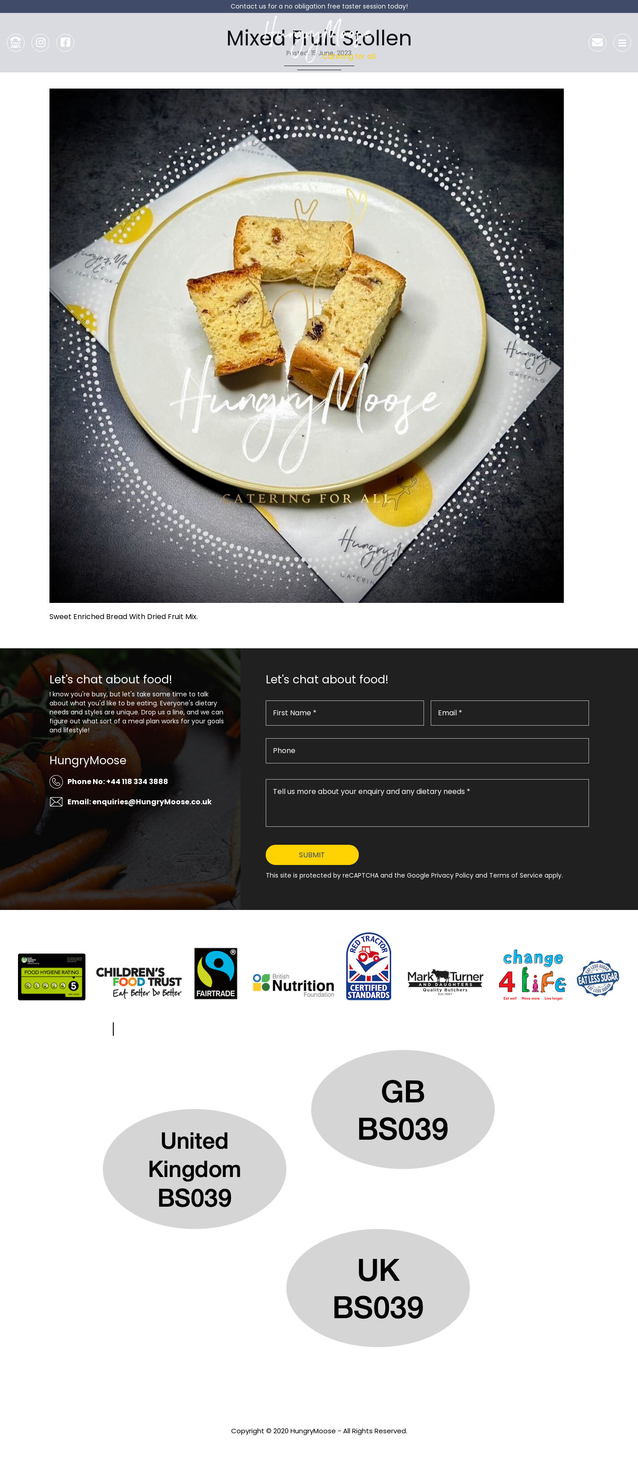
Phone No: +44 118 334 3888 (117, 781)
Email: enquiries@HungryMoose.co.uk (139, 802)
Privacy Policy (319, 1443)
